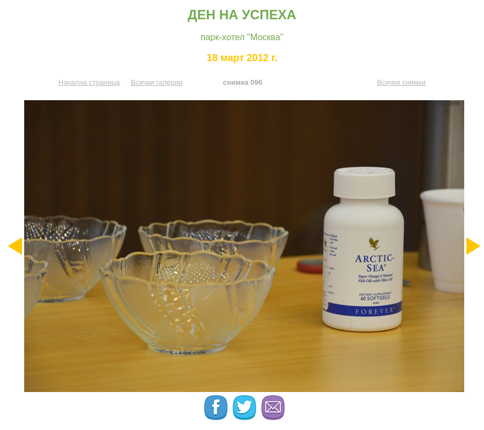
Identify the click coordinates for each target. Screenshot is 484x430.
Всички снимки (401, 82)
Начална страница (89, 82)
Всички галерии (157, 82)
